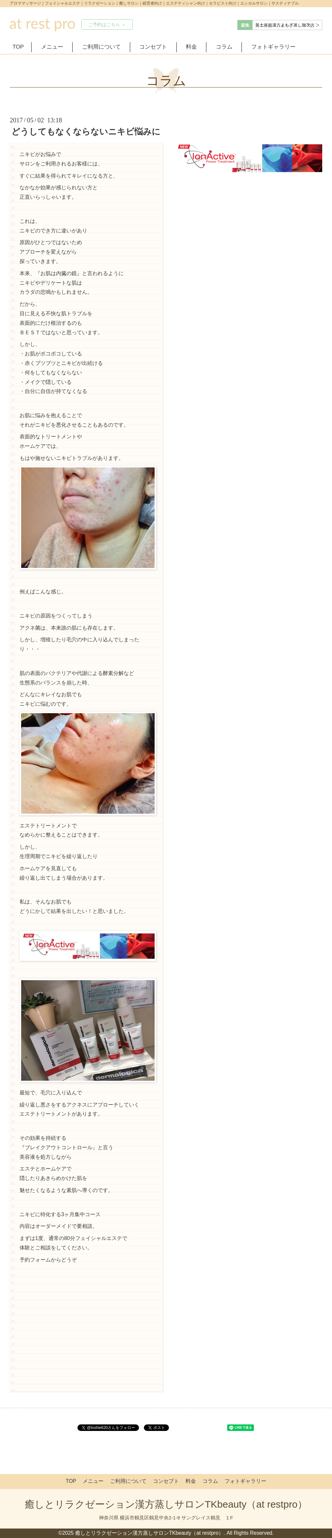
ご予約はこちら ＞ (107, 24)
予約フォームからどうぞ (48, 1260)
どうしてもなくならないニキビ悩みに (85, 131)
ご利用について (101, 47)
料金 (191, 47)
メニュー (52, 47)
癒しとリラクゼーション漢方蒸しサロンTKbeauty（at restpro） (166, 1504)
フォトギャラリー (273, 47)
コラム (224, 47)
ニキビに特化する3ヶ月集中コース (60, 1214)
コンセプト (153, 47)
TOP (18, 47)
